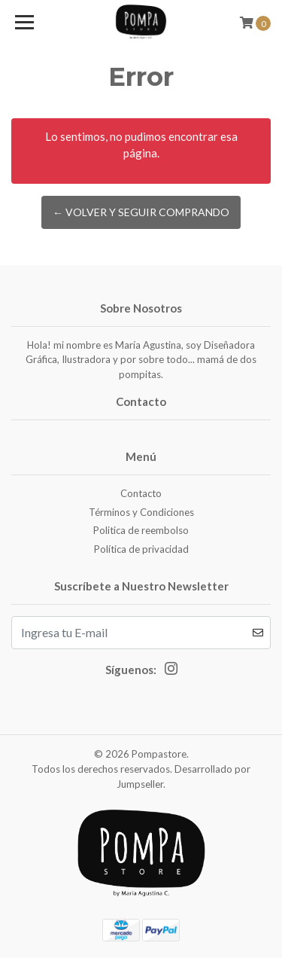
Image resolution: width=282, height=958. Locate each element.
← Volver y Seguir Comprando (141, 212)
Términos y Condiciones (141, 512)
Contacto (141, 493)
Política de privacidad (141, 549)
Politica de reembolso (141, 530)
